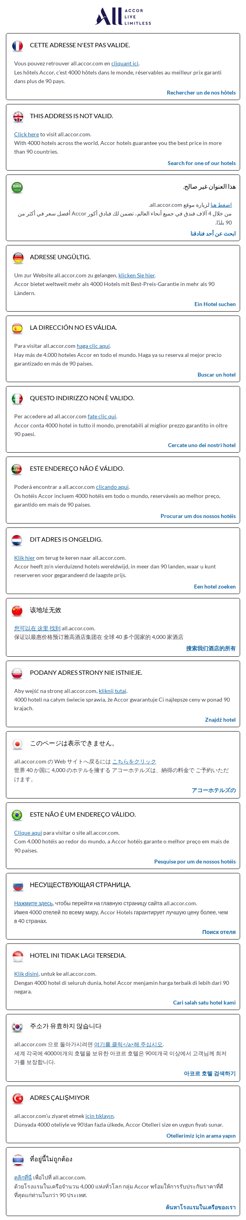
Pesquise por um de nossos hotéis (195, 861)
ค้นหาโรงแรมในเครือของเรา (201, 1207)
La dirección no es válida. (73, 327)
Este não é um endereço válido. (83, 814)
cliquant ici (125, 63)
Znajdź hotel (220, 719)
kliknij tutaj (112, 690)
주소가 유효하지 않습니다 (66, 1025)
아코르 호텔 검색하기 (210, 1073)
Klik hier (24, 557)
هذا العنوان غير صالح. (209, 186)
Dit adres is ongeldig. (66, 539)
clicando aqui (112, 486)
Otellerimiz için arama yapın (201, 1135)
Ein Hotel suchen (215, 304)
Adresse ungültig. (60, 256)
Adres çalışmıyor (59, 1097)
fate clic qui (102, 416)
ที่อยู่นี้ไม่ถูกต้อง (51, 1158)
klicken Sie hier (136, 275)
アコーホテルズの (214, 790)
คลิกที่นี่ (23, 1177)
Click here (26, 134)
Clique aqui (28, 832)
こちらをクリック (134, 761)
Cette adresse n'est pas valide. (80, 44)
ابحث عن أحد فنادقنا (213, 233)
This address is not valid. (71, 115)
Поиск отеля (219, 931)
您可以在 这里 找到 (37, 628)
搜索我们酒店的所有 (211, 648)
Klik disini (26, 973)
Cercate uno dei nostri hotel (202, 445)
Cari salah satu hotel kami (204, 1002)
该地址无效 (45, 609)
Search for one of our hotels (202, 163)
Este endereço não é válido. (77, 468)
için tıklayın (99, 1115)
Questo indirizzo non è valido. (82, 397)
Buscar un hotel (217, 374)
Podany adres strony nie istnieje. (86, 672)
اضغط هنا (221, 204)
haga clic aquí (93, 345)
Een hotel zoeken (215, 586)
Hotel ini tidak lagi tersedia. (78, 955)
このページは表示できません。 (74, 742)
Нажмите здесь (33, 903)
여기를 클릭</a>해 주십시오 (128, 1044)
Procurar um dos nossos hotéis (198, 516)
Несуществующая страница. (80, 884)
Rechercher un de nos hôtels (201, 92)
